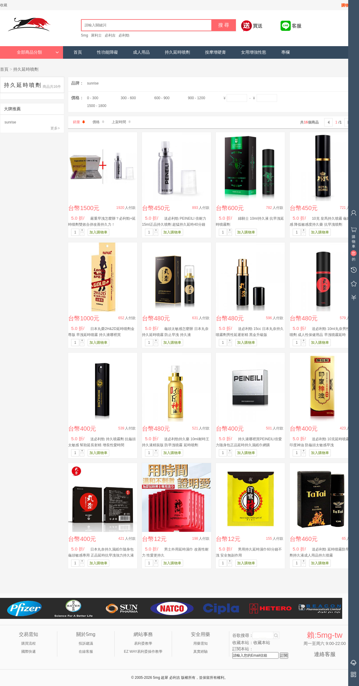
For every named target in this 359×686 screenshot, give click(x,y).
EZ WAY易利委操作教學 (143, 651)
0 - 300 (92, 98)
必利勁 (124, 35)
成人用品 (141, 52)
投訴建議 (86, 643)
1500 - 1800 (96, 106)
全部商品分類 (38, 52)
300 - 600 (128, 98)
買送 (257, 25)
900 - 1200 (196, 98)
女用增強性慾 (253, 52)
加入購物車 (98, 232)
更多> (55, 128)
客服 (296, 25)
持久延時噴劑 (177, 52)
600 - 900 (162, 98)
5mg (84, 35)
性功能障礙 (107, 52)
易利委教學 (143, 643)
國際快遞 (28, 651)
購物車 (347, 5)
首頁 (78, 52)
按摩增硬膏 (215, 52)
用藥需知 (200, 643)
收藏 (3, 5)
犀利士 (96, 35)
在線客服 (86, 651)
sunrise (10, 122)
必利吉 (110, 35)
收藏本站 (261, 642)
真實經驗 (200, 651)
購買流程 (28, 643)
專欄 (285, 52)
